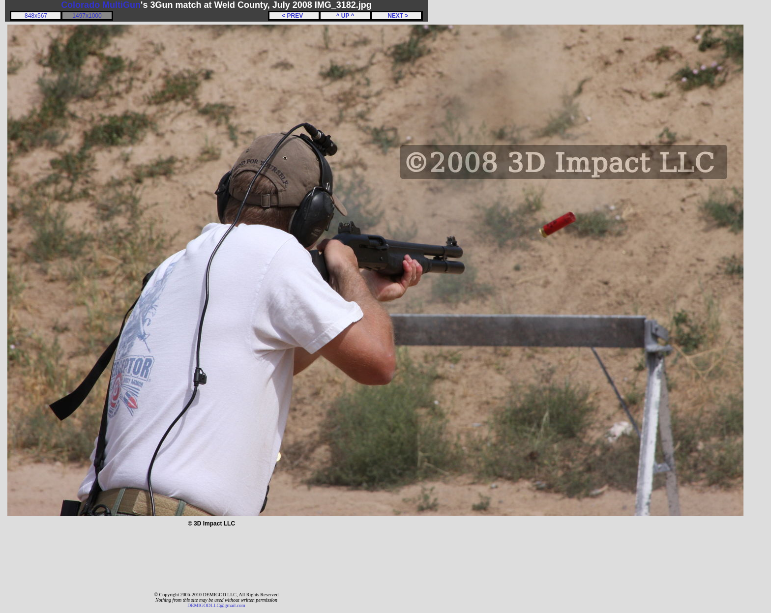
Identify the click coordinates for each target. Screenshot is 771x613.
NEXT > (396, 15)
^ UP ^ (345, 15)
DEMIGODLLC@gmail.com (216, 605)
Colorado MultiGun (101, 5)
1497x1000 (86, 15)
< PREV (294, 15)
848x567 (36, 15)
